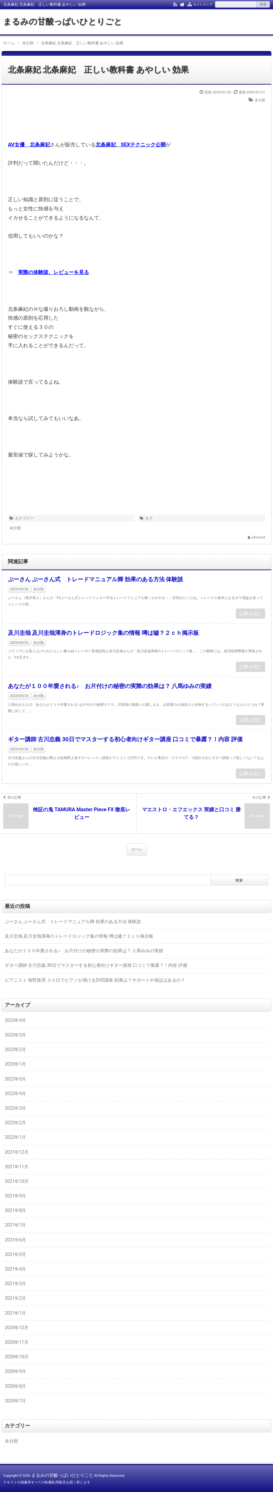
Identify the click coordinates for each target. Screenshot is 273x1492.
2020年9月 (15, 1371)
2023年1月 (15, 1064)
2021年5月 (15, 1254)
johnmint (258, 537)
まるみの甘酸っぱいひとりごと (62, 21)
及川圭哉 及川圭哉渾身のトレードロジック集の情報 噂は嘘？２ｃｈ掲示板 (103, 632)
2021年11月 (17, 1166)
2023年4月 (15, 1020)
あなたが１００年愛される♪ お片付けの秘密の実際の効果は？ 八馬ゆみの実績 (110, 686)
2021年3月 (15, 1283)
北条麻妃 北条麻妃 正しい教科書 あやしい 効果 (98, 69)
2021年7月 (15, 1224)
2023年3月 (15, 1034)
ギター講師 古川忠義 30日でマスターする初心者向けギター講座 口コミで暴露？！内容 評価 (125, 739)
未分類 (260, 100)
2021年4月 (15, 1269)
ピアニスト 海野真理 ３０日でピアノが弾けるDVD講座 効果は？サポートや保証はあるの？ (95, 980)
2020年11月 (17, 1342)
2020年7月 (15, 1400)
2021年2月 (15, 1298)
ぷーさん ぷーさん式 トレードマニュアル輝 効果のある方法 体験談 (95, 579)
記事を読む (250, 613)
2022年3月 (15, 1108)
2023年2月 (15, 1049)
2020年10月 (17, 1356)
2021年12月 (17, 1152)
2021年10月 (17, 1181)
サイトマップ (202, 4)
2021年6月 (15, 1239)
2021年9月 (15, 1195)
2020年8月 (15, 1386)
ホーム (136, 849)
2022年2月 (15, 1122)
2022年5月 (15, 1078)
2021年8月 (15, 1210)
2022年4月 (15, 1093)
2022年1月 (15, 1137)
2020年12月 (17, 1327)
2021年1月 (15, 1313)
